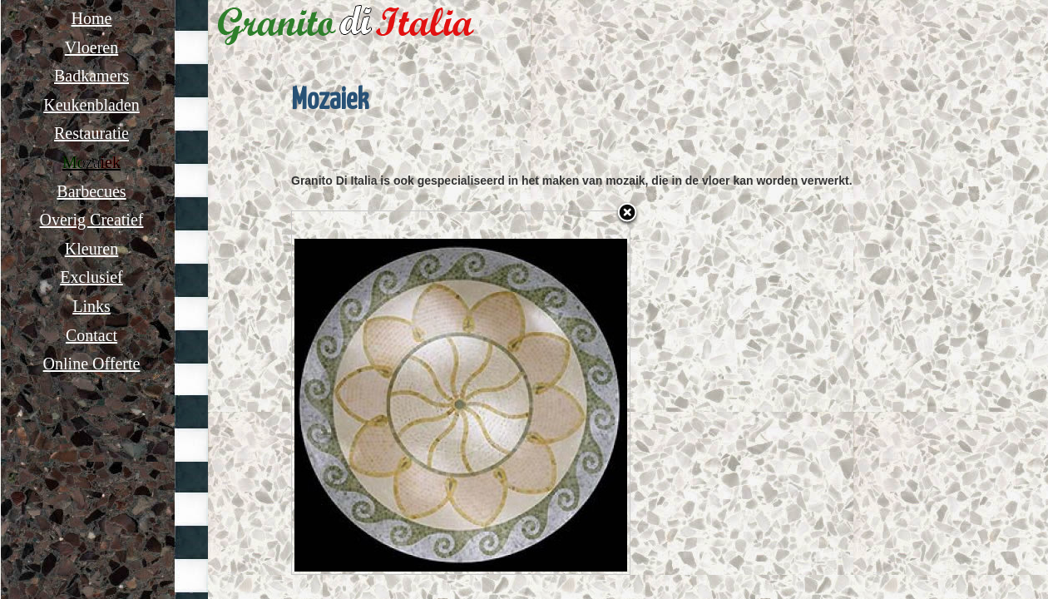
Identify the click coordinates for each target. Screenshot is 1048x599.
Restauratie (91, 133)
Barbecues (91, 191)
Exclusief (91, 277)
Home (92, 18)
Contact (91, 335)
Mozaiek (91, 162)
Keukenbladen (91, 105)
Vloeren (91, 47)
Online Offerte (92, 363)
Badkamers (91, 76)
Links (91, 306)
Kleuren (91, 249)
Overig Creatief (92, 219)
